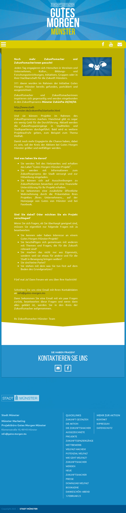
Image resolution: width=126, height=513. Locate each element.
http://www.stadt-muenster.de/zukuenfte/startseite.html (37, 108)
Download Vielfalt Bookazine (77, 485)
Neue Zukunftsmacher (76, 472)
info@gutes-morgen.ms (31, 292)
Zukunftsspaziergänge (79, 440)
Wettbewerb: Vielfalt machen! (76, 447)
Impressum (103, 423)
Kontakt (102, 419)
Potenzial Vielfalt (77, 453)
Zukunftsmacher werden (76, 464)
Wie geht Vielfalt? (76, 457)
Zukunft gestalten (77, 419)
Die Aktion (72, 423)
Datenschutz (104, 427)
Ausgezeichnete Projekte (75, 434)
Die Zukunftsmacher (78, 427)
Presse (70, 478)
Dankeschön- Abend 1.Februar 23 (78, 493)
